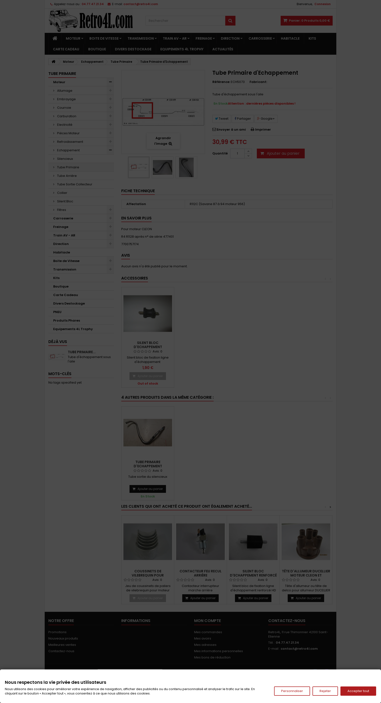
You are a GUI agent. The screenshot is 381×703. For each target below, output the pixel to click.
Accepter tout (358, 691)
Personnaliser (292, 691)
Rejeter (325, 691)
